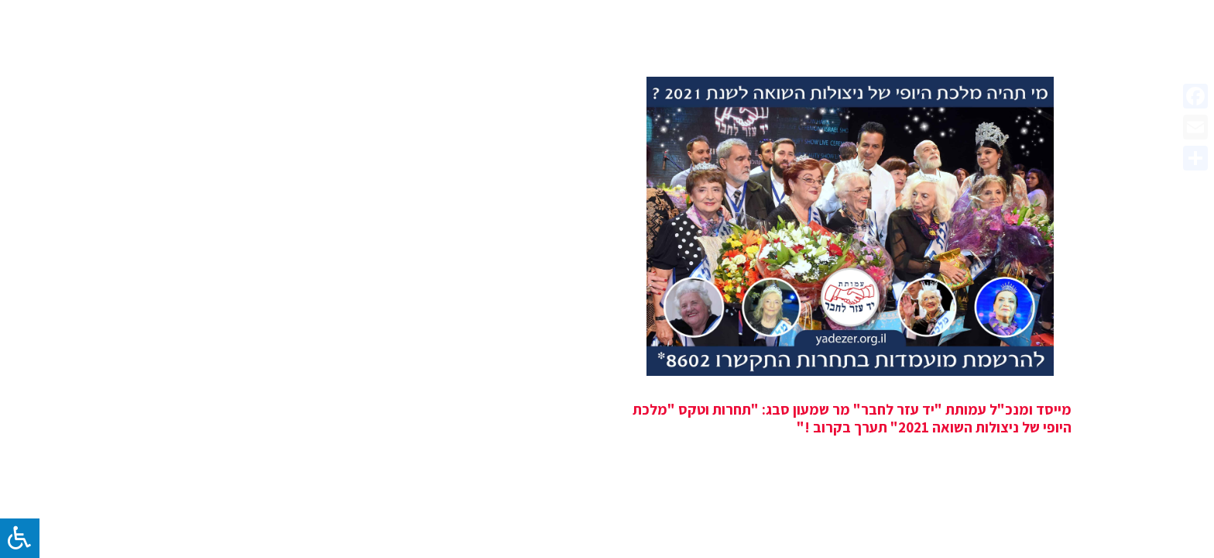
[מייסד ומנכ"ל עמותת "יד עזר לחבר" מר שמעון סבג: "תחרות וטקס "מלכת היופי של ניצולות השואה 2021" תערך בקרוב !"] (850, 226)
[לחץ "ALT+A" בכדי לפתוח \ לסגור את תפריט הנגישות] (19, 538)
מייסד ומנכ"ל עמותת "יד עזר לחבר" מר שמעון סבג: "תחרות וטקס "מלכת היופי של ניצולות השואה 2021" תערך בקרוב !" (852, 418)
